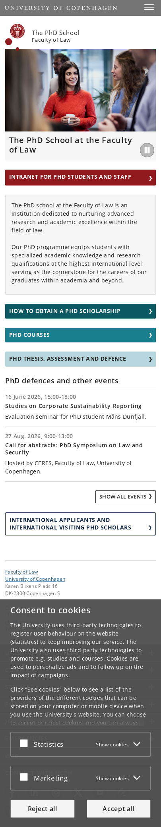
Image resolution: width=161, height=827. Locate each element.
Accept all (118, 808)
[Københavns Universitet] (15, 37)
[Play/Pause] (147, 150)
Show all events (123, 496)
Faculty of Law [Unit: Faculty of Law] (21, 571)
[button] (149, 7)
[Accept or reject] (26, 742)
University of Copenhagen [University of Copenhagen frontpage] (35, 579)
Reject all (42, 808)
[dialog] (80, 713)
